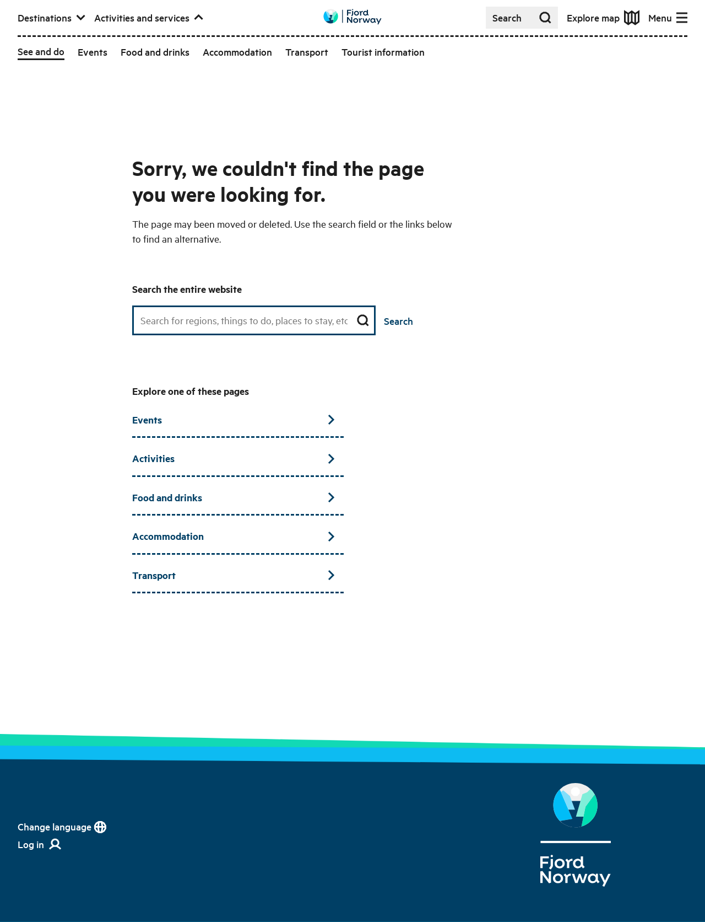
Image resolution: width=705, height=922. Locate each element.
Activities (233, 458)
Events (233, 419)
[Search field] (254, 320)
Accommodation (233, 536)
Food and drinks (233, 497)
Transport (233, 575)
